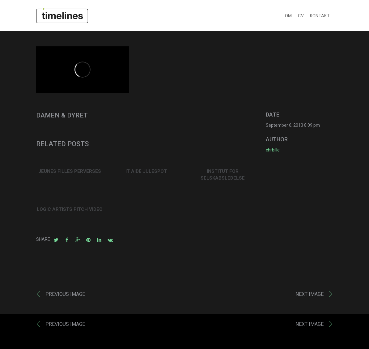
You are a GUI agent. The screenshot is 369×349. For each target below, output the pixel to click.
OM (288, 17)
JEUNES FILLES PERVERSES (69, 172)
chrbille (273, 151)
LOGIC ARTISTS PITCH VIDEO (70, 210)
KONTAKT (320, 17)
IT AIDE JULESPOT (146, 172)
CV (301, 17)
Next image (309, 295)
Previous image (65, 295)
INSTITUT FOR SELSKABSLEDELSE (223, 176)
